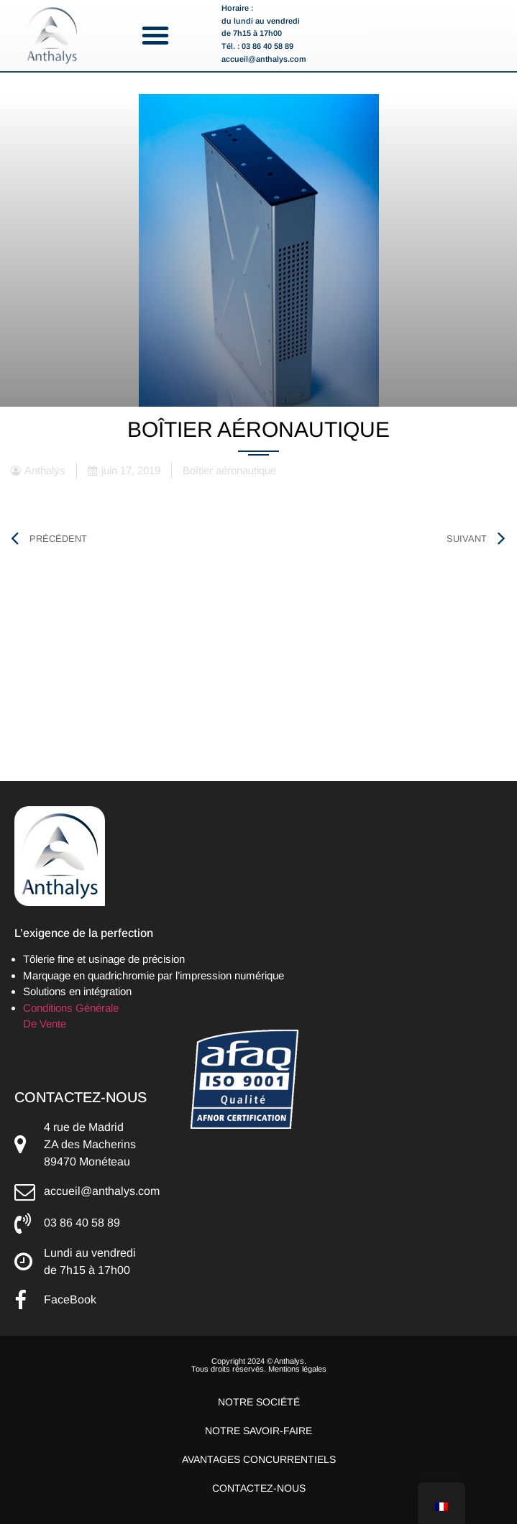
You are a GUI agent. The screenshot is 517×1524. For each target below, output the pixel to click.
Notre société (259, 1402)
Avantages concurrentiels (259, 1459)
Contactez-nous (259, 1488)
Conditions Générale (71, 1008)
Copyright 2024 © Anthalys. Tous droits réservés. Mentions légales (258, 1365)
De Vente (44, 1023)
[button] (155, 35)
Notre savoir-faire (258, 1430)
